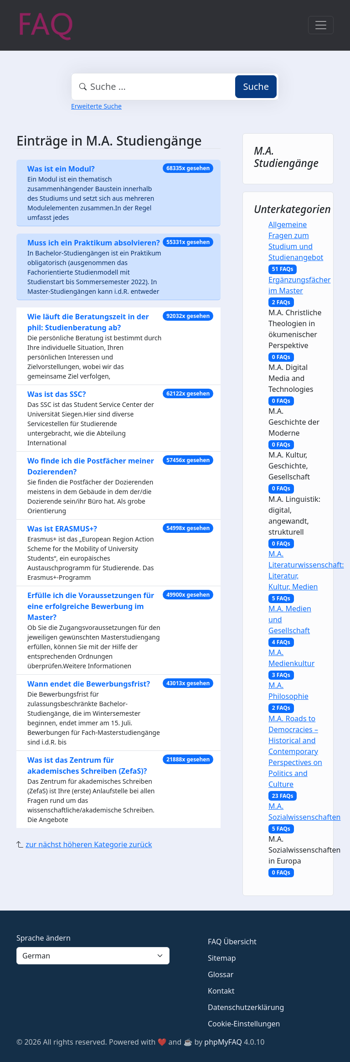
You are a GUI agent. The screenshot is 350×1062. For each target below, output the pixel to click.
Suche (256, 86)
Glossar (220, 974)
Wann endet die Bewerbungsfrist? (88, 684)
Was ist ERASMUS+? (62, 529)
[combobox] (175, 86)
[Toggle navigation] (321, 25)
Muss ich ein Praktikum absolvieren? (93, 243)
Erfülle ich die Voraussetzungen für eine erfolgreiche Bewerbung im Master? (90, 606)
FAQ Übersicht (232, 942)
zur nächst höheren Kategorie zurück (89, 844)
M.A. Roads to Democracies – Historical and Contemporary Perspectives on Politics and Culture (295, 751)
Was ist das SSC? (56, 394)
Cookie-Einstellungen (244, 1024)
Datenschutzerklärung (246, 1007)
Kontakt (221, 991)
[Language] (93, 955)
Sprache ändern (43, 938)
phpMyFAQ (223, 1042)
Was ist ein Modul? (61, 169)
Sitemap (222, 958)
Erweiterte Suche (96, 106)
